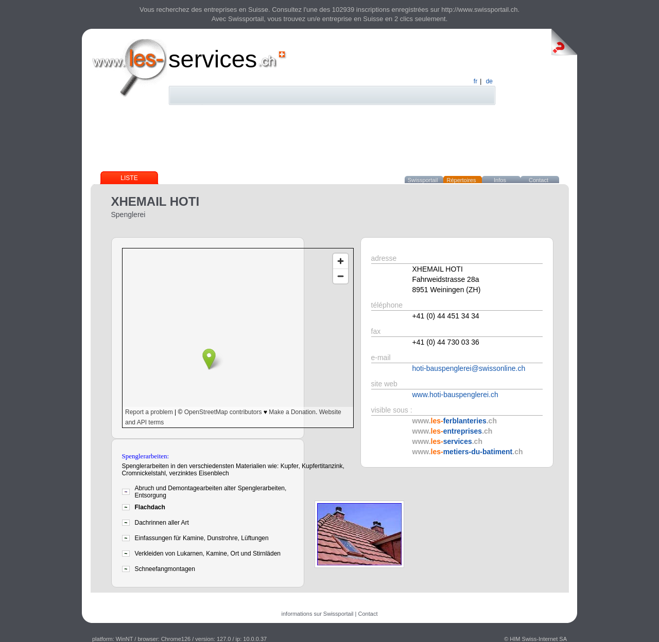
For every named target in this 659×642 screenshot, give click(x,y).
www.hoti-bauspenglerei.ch (455, 394)
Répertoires (461, 180)
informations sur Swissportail (318, 614)
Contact (538, 180)
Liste (128, 178)
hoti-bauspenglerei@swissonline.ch (469, 368)
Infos (500, 180)
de (489, 81)
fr (475, 81)
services (212, 59)
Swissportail (423, 180)
